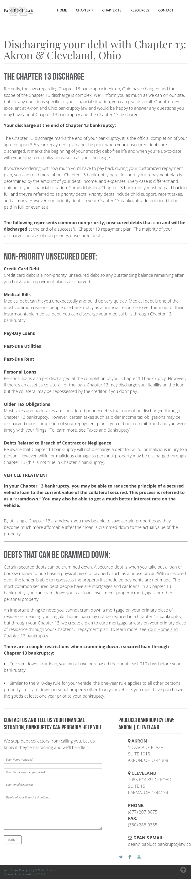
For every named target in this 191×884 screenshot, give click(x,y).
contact (165, 10)
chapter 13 (111, 10)
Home (62, 10)
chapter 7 (84, 10)
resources (140, 10)
